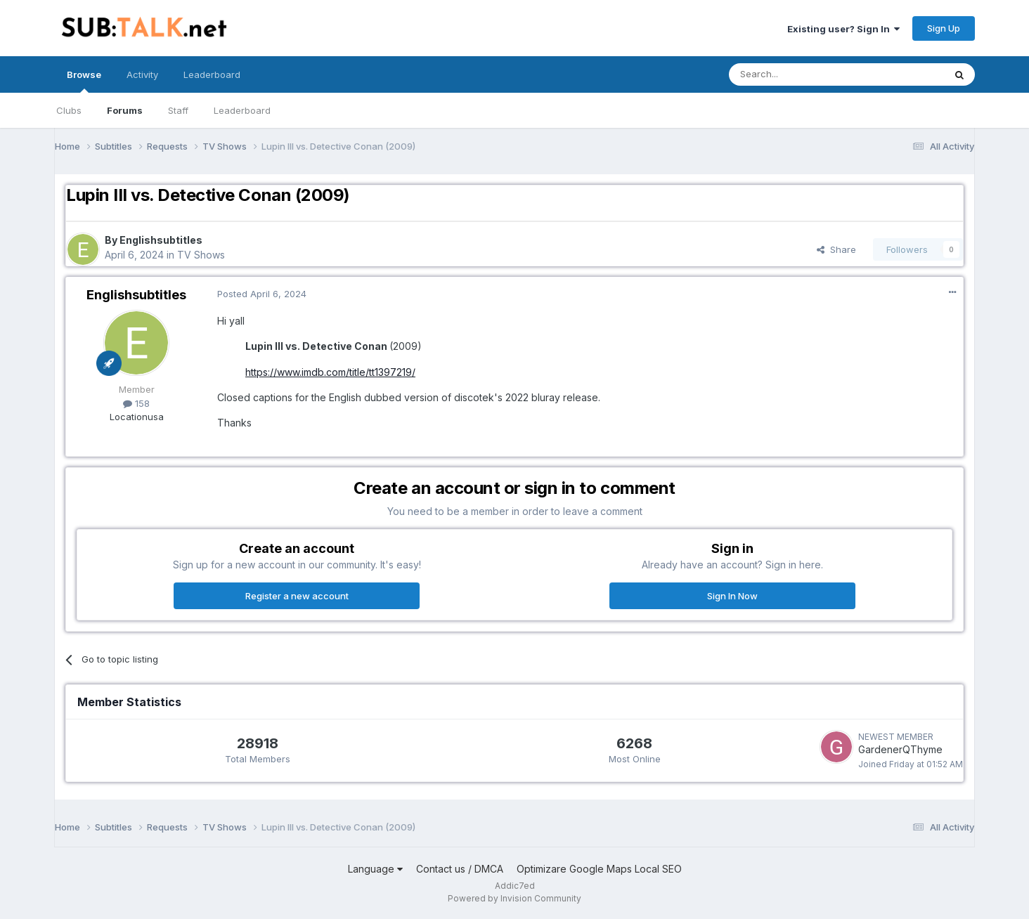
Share (836, 249)
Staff (178, 110)
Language (375, 869)
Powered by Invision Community (514, 898)
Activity (142, 74)
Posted (261, 293)
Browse (84, 81)
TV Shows (201, 255)
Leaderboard (242, 110)
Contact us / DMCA (459, 869)
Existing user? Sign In (843, 28)
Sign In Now (732, 595)
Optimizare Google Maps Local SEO (599, 869)
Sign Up (943, 28)
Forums (125, 110)
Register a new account (297, 595)
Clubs (69, 110)
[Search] (800, 74)
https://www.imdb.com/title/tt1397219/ (330, 372)
